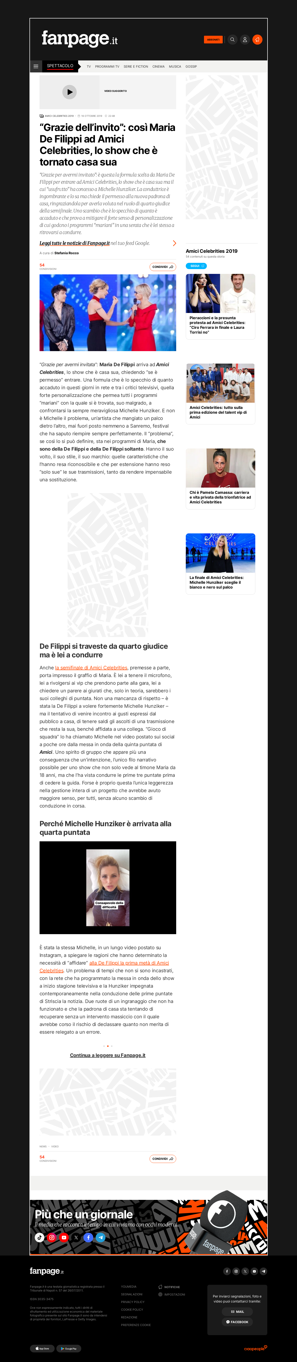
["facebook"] (93, 1238)
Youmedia (128, 1286)
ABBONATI (213, 39)
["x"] (80, 1238)
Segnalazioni (131, 1294)
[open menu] (36, 66)
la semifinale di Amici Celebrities (91, 668)
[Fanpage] (47, 1271)
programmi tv (107, 66)
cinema (158, 66)
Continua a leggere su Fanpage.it (108, 1055)
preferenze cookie (136, 1325)
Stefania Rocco (66, 253)
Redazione (129, 1317)
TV (89, 66)
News (43, 1146)
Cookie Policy (132, 1309)
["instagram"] (53, 1238)
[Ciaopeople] (255, 1350)
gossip (191, 66)
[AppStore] (42, 1348)
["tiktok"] (40, 1238)
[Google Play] (68, 1348)
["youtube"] (67, 1238)
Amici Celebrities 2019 (59, 115)
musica (175, 66)
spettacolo (60, 65)
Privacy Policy (133, 1302)
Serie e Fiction (136, 66)
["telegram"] (107, 1238)
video (55, 1146)
